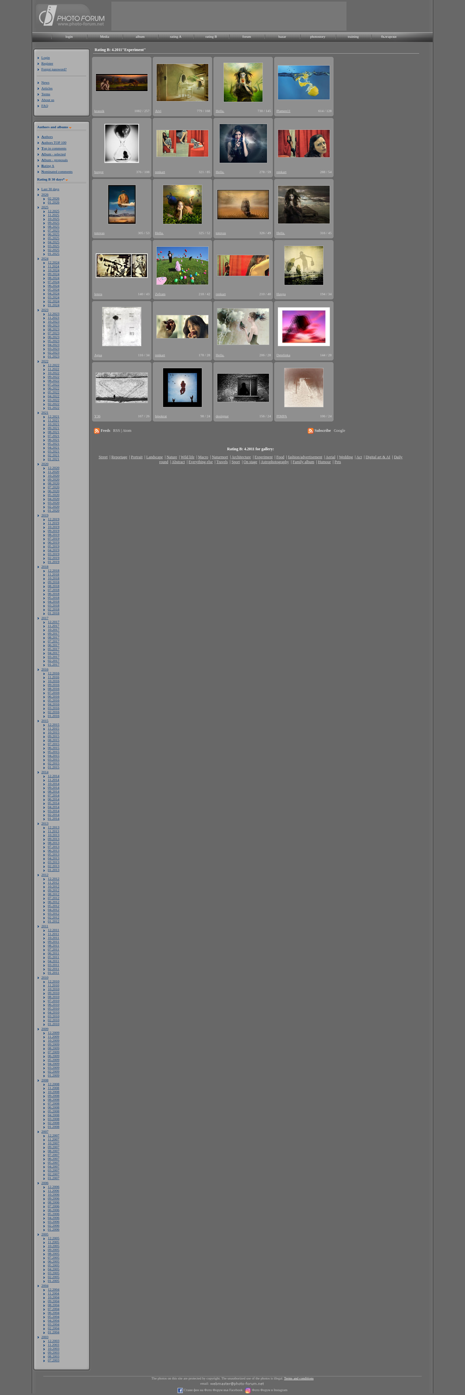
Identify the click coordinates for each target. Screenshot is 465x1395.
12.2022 (53, 365)
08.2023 (53, 329)
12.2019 (53, 519)
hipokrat (161, 416)
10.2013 (53, 835)
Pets (338, 462)
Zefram (160, 294)
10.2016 (53, 681)
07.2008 (53, 1103)
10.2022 (53, 373)
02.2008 (53, 1123)
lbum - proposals (54, 160)
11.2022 (53, 369)
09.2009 (53, 1044)
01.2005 (53, 1281)
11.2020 (53, 472)
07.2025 (53, 230)
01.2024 (53, 305)
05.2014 (53, 803)
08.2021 (53, 432)
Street (103, 457)
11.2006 (53, 1190)
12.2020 (53, 468)
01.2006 (53, 1229)
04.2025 (53, 242)
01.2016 (53, 716)
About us (47, 100)
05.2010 (53, 1008)
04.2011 (53, 961)
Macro (203, 457)
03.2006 (53, 1221)
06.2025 (53, 234)
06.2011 (53, 953)
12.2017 (53, 622)
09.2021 (53, 428)
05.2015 (53, 752)
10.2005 (53, 1246)
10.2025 (53, 219)
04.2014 (53, 807)
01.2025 (53, 253)
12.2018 (53, 570)
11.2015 (53, 728)
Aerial (330, 457)
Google (339, 430)
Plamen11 (283, 111)
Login (45, 57)
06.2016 (53, 696)
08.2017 (53, 637)
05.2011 (53, 957)
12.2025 (53, 211)
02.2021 (53, 455)
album (140, 36)
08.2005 (53, 1253)
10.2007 (53, 1143)
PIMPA (281, 416)
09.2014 (53, 787)
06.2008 (53, 1107)
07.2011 (53, 949)
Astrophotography (275, 462)
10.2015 (53, 732)
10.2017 (53, 629)
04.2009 (53, 1064)
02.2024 (53, 301)
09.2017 (53, 633)
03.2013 (53, 862)
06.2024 (53, 285)
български (389, 36)
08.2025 (53, 226)
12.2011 (53, 930)
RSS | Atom (122, 430)
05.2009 (53, 1060)
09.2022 (53, 377)
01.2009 (53, 1075)
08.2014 (53, 791)
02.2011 (53, 969)
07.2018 (53, 590)
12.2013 (53, 827)
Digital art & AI (378, 457)
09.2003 (53, 1352)
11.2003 (53, 1345)
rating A (175, 36)
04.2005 (53, 1269)
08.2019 (53, 534)
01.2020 (53, 510)
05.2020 (53, 495)
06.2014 (53, 799)
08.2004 (53, 1305)
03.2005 (53, 1273)
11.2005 (53, 1242)
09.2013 (53, 839)
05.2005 (53, 1265)
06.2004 (53, 1313)
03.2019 (53, 554)
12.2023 (53, 314)
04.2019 (53, 550)
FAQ (44, 106)
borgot (99, 172)
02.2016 (53, 712)
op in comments (54, 148)
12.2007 (53, 1135)
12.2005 (53, 1238)
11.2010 (53, 985)
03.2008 (53, 1119)
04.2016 (53, 704)
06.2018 (53, 594)
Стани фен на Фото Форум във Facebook (213, 1390)
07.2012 (53, 898)
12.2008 (53, 1084)
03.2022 (53, 400)
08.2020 (53, 483)
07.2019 (53, 538)
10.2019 (53, 527)
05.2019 (53, 546)
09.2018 (53, 582)
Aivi (158, 111)
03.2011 (53, 965)
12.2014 (53, 776)
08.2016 (53, 689)
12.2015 (53, 724)
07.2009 (53, 1052)
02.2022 (53, 404)
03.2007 (53, 1170)
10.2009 (53, 1040)
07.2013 (53, 846)
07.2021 (53, 436)
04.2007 (53, 1166)
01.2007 (53, 1178)
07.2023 (53, 333)
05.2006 (53, 1214)
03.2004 (53, 1324)
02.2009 (53, 1071)
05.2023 (53, 341)
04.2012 (53, 909)
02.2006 (53, 1225)
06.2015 (53, 748)
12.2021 (53, 416)
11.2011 (53, 934)
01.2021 (53, 459)
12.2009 (53, 1033)
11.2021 (53, 420)
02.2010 (53, 1020)
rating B (211, 36)
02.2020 (53, 506)
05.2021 (53, 443)
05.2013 (53, 854)
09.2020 (53, 479)
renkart (160, 172)
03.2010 (53, 1016)
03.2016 (53, 708)
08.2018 (53, 586)
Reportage (119, 457)
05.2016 (53, 700)
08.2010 (53, 997)
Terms (45, 94)
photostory (317, 36)
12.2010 (53, 981)
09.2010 (53, 993)
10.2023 (53, 321)
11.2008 (53, 1088)
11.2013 (53, 831)
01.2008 (53, 1127)
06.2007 (53, 1159)
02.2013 (53, 866)
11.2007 (53, 1139)
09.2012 (53, 890)
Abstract (178, 462)
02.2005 (53, 1277)
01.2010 (53, 1024)
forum (247, 36)
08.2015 (53, 740)
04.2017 (53, 653)
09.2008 (53, 1096)
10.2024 (53, 270)
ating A (47, 166)
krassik (99, 111)
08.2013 (53, 843)
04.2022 (53, 396)
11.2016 (53, 677)
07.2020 (53, 487)
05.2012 (53, 906)
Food (280, 457)
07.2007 (53, 1155)
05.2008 (53, 1111)
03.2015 (53, 759)
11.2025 (53, 215)
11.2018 (53, 574)
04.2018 (53, 601)
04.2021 (53, 447)
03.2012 (53, 913)
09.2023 (53, 325)
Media (104, 36)
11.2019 (53, 523)
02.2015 (53, 763)
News (45, 82)
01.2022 (53, 408)
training (353, 36)
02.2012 (53, 917)
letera (98, 294)
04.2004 (53, 1320)
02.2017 (53, 660)
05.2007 (53, 1162)
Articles (47, 88)
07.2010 (53, 1001)
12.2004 (53, 1289)
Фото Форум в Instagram (269, 1390)
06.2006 (53, 1210)
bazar (282, 36)
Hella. (220, 111)
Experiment (263, 457)
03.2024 (53, 297)
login (69, 36)
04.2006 (53, 1218)
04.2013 (53, 858)
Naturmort (220, 457)
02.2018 (53, 609)
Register (47, 63)
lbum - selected (53, 154)
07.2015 (53, 744)
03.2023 (53, 348)
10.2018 (53, 578)
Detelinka (283, 355)
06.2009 (53, 1056)
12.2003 (53, 1341)
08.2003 (53, 1356)
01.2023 (53, 356)
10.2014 (53, 784)
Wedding (346, 457)
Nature (172, 457)
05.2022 (53, 392)
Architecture (241, 457)
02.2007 (53, 1174)
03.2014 (53, 811)
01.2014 (53, 818)
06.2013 (53, 850)
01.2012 (53, 921)
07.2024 (53, 282)
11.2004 (53, 1293)
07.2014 (53, 795)
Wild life (188, 457)
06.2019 (53, 542)
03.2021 (53, 451)
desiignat (222, 416)
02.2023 (53, 352)
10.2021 (53, 424)
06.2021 (53, 440)
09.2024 (53, 274)
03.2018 (53, 605)
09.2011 (53, 941)
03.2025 (53, 246)
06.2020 (53, 491)
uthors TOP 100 (53, 142)
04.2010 (53, 1012)
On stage (250, 462)
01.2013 (53, 870)
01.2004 (53, 1332)
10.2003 (53, 1348)
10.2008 (53, 1092)
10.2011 (53, 938)
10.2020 (53, 475)
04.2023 (53, 345)
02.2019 (53, 558)
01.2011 (53, 972)
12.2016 (53, 673)
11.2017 (53, 626)
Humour (324, 462)
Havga (281, 294)
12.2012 (53, 878)
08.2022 (53, 380)
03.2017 (53, 657)
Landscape (154, 457)
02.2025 (53, 250)
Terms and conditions (299, 1378)
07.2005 (53, 1257)
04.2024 (53, 293)
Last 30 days (50, 189)
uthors (47, 137)
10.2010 (53, 989)
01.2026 (53, 202)
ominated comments (57, 171)
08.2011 (53, 945)
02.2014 (53, 815)
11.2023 (53, 317)
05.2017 (53, 649)
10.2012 (53, 886)
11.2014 (53, 780)
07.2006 (53, 1206)
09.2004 (53, 1301)
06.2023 (53, 337)
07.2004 (53, 1309)
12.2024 (53, 262)
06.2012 (53, 902)
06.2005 (53, 1261)
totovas (99, 233)
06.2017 (53, 645)
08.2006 (53, 1202)
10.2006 (53, 1194)
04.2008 (53, 1115)
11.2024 (53, 266)
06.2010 (53, 1004)
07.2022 (53, 384)
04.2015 (53, 755)
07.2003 (53, 1360)
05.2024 (53, 289)
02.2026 (53, 198)
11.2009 (53, 1036)
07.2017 (53, 641)
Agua (98, 355)
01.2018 (53, 613)
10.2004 (53, 1297)
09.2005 (53, 1250)
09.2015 (53, 736)
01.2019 (53, 562)
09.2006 (53, 1198)
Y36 (97, 416)
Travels (222, 462)
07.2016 (53, 692)
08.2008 (53, 1099)
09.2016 (53, 685)
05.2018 (53, 597)
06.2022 (53, 388)
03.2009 (53, 1067)
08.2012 (53, 894)
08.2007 (53, 1151)
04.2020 (53, 499)
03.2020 (53, 503)
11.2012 (53, 882)
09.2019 (53, 531)
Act (359, 457)
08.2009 (53, 1048)
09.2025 (53, 222)
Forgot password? (54, 69)
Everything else (201, 462)
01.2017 (53, 664)
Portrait (137, 457)
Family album (303, 462)
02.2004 (53, 1328)
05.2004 (53, 1316)
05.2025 (53, 238)
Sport (236, 462)
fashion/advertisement (305, 457)
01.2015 (53, 767)
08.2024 (53, 278)
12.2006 (53, 1187)
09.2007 (53, 1147)
